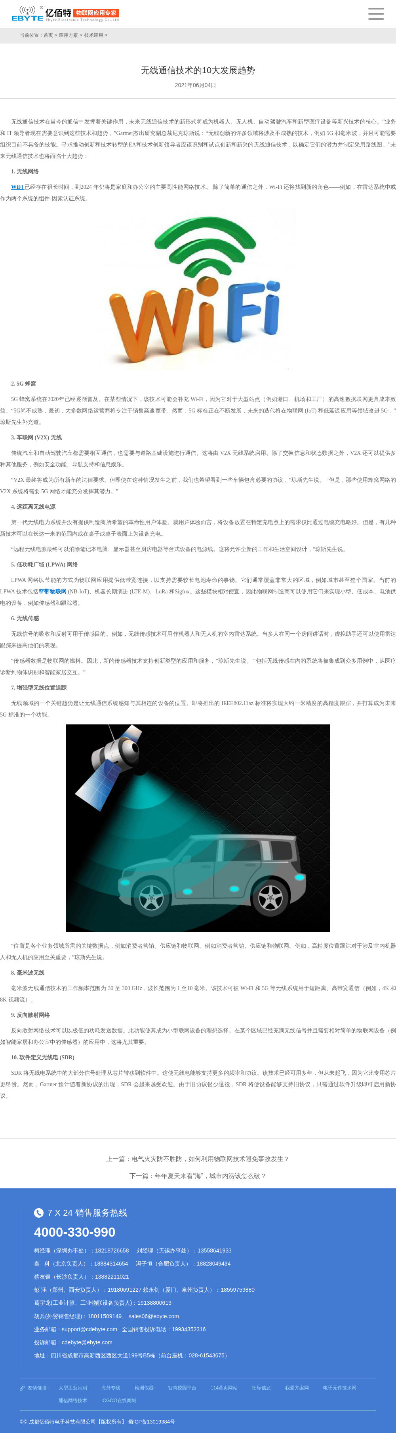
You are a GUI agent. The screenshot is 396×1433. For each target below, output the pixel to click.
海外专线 (110, 1388)
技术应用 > (95, 35)
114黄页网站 (224, 1388)
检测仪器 (144, 1388)
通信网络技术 (73, 1400)
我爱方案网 (297, 1388)
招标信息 (261, 1388)
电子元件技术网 (339, 1388)
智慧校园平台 (182, 1388)
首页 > (50, 35)
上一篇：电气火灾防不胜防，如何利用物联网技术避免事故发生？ (198, 1159)
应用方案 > (70, 35)
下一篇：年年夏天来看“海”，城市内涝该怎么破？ (198, 1176)
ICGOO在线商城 (118, 1400)
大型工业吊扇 (73, 1388)
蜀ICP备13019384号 (151, 1422)
